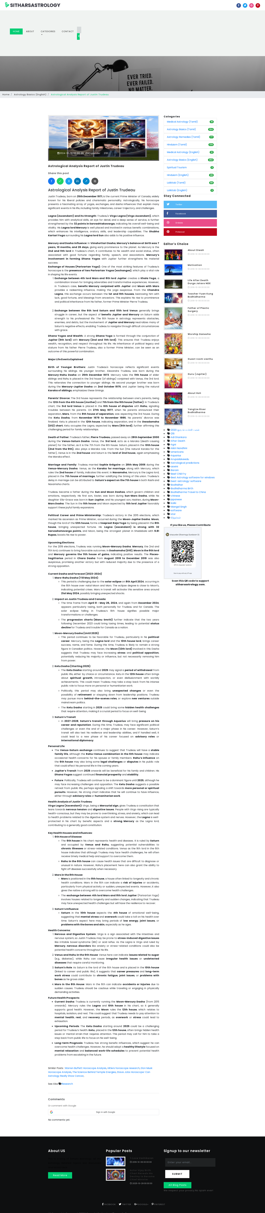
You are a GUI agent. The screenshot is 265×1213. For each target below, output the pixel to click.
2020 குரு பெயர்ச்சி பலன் (184, 430)
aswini (174, 466)
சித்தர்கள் (175, 517)
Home (18, 31)
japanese (176, 499)
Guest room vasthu (200, 358)
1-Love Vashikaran (141, 1157)
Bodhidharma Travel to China (188, 492)
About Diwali (196, 250)
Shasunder (93, 153)
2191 (106, 153)
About (30, 31)
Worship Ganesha (199, 334)
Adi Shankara (178, 437)
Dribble (175, 222)
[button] (103, 1112)
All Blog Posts (178, 1185)
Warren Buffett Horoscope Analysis (86, 1068)
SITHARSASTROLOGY (32, 5)
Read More (60, 1175)
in (77, 181)
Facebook (176, 213)
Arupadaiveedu (179, 459)
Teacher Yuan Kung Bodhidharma (200, 295)
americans (177, 452)
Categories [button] (48, 31)
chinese (175, 496)
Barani (174, 470)
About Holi (194, 393)
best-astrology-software (185, 481)
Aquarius (175, 455)
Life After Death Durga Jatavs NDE (199, 282)
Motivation (195, 265)
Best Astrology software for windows (192, 477)
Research (67, 1083)
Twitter (174, 204)
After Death (177, 441)
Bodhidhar (176, 485)
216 (172, 433)
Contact (68, 31)
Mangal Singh (178, 506)
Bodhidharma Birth (181, 488)
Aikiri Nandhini (178, 448)
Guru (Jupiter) (197, 374)
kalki (173, 503)
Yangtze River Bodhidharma (197, 411)
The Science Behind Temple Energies (95, 1072)
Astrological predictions (184, 463)
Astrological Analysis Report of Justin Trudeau (87, 166)
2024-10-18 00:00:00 (70, 153)
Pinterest (176, 231)
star (173, 514)
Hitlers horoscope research (124, 1068)
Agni (173, 444)
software (176, 510)
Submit (177, 1174)
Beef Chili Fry (178, 474)
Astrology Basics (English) (30, 94)
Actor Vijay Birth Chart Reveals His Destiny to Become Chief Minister (142, 1175)
